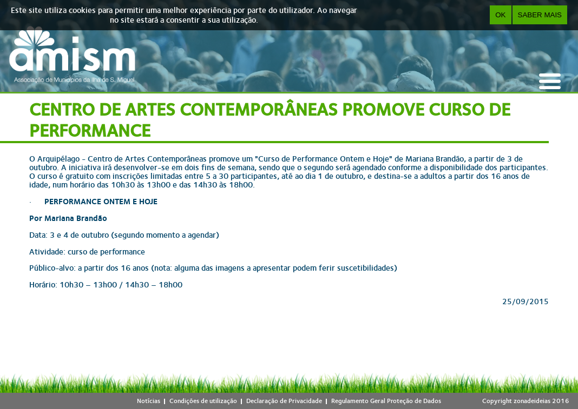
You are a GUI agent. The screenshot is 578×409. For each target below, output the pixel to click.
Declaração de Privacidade (284, 401)
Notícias (148, 401)
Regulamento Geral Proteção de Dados (386, 401)
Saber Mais (540, 15)
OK (500, 15)
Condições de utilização (203, 401)
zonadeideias (532, 401)
